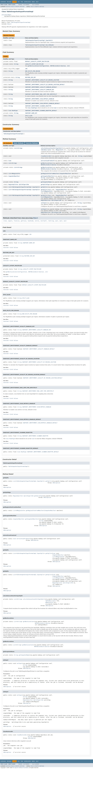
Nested (8, 6)
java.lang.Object (6, 14)
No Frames (26, 4)
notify (37, 221)
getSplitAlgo (45, 184)
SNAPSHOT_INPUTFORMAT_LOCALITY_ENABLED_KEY (39, 89)
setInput (43, 203)
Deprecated (27, 1)
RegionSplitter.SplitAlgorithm (18, 184)
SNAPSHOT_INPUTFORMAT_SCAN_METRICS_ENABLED (39, 99)
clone (5, 221)
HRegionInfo (59, 149)
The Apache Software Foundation (21, 767)
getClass (23, 221)
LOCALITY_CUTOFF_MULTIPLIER (34, 64)
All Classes (35, 4)
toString (51, 221)
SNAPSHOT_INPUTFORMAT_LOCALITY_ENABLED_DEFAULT (41, 87)
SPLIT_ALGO (28, 115)
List (15, 148)
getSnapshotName (46, 182)
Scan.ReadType (13, 110)
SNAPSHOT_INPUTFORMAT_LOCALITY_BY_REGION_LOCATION (42, 80)
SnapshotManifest (65, 173)
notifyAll (44, 221)
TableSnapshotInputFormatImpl (21, 22)
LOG (26, 68)
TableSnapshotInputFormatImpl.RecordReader (39, 45)
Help (37, 1)
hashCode (30, 221)
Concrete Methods (32, 143)
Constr (17, 6)
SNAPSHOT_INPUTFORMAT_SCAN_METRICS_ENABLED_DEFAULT (42, 103)
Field (12, 6)
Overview (3, 1)
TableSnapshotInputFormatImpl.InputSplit (39, 40)
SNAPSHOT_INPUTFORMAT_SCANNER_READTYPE (38, 106)
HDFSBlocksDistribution (48, 164)
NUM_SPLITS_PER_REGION (32, 71)
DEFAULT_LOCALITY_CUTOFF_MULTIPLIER (37, 61)
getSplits (44, 187)
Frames (20, 4)
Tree (22, 1)
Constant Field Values (10, 247)
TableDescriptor (46, 149)
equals (10, 221)
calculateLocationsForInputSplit (52, 148)
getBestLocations (46, 163)
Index (33, 1)
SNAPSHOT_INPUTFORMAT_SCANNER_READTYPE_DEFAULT (41, 110)
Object (9, 24)
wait (56, 221)
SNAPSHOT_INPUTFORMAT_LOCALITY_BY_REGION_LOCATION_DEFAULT (45, 84)
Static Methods (19, 143)
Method (22, 6)
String (16, 64)
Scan (9, 160)
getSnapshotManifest (47, 176)
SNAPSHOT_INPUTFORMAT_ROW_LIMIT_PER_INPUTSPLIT (41, 94)
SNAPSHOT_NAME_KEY (31, 113)
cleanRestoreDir (46, 156)
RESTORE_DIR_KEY (30, 77)
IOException (56, 482)
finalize (16, 221)
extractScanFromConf (47, 160)
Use (19, 1)
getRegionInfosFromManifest (50, 173)
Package (9, 1)
